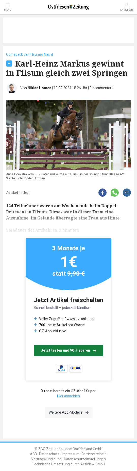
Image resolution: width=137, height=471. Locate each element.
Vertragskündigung (46, 459)
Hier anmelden (68, 396)
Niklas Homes (39, 88)
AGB (33, 454)
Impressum (70, 454)
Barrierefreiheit (94, 454)
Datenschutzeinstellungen (85, 459)
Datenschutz (49, 454)
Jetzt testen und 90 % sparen (68, 350)
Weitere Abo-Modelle (69, 412)
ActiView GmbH (92, 464)
